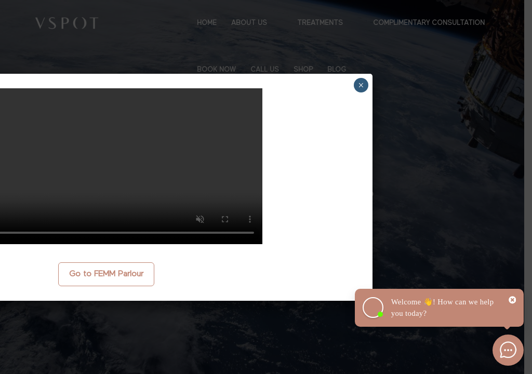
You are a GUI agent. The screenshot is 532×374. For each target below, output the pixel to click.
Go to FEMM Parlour (106, 274)
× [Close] (361, 85)
